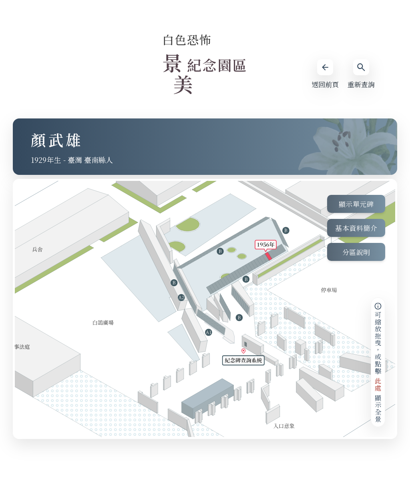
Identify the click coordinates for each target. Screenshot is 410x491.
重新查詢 (361, 74)
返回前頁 (325, 74)
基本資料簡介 (356, 228)
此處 (378, 384)
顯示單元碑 (356, 204)
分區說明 (356, 252)
